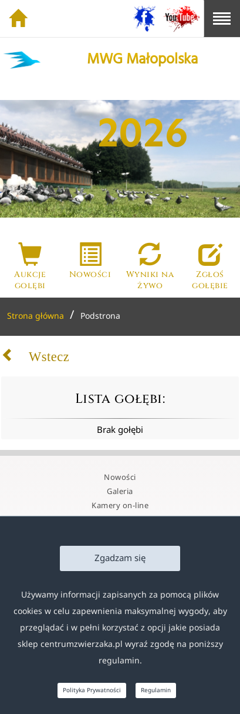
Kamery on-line (120, 506)
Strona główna (35, 316)
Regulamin (156, 690)
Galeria (120, 492)
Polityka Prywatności (92, 690)
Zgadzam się (120, 558)
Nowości (120, 477)
